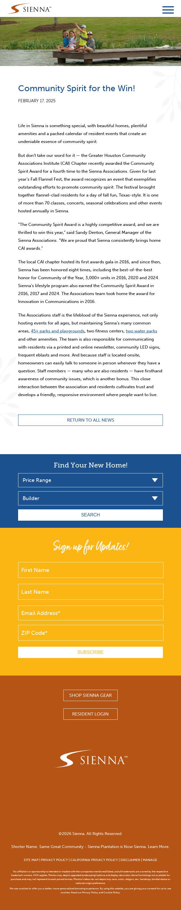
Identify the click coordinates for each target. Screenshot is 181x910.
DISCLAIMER (130, 860)
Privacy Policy (90, 892)
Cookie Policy (112, 892)
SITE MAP (31, 860)
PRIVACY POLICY (54, 860)
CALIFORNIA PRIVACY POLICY (94, 860)
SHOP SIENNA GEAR (90, 695)
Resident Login (90, 714)
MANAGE (150, 860)
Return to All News (90, 420)
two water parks (141, 331)
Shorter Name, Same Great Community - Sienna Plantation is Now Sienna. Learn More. (90, 846)
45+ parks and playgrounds (58, 331)
